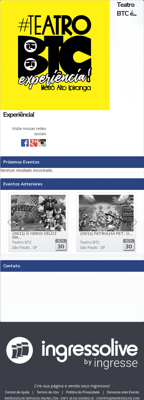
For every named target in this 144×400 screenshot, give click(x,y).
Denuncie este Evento (123, 392)
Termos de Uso (48, 392)
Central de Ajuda (17, 392)
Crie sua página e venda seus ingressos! (72, 385)
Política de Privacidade (82, 392)
